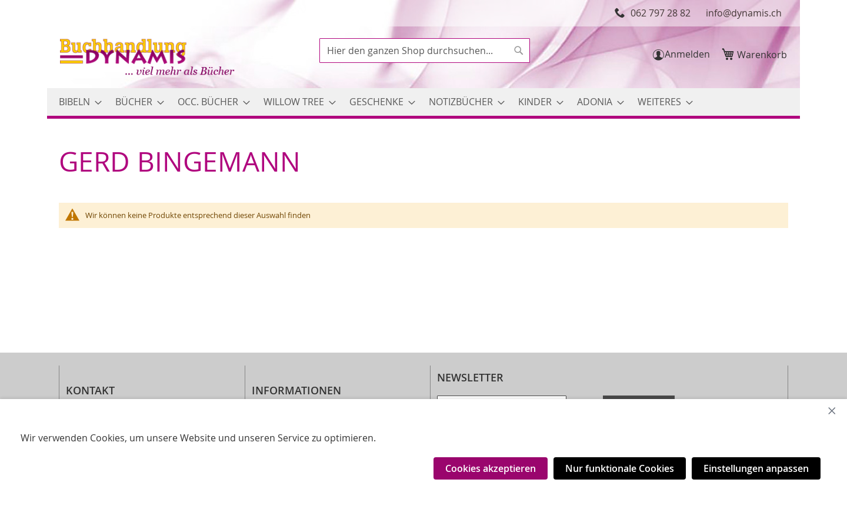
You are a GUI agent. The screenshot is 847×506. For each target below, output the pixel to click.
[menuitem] (77, 102)
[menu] (423, 102)
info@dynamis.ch (744, 12)
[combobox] (424, 50)
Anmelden (687, 54)
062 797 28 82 (661, 12)
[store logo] (148, 58)
